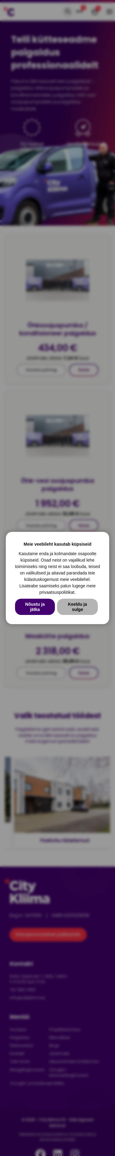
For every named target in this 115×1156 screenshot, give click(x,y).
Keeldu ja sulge (77, 607)
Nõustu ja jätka (35, 607)
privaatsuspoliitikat (56, 592)
